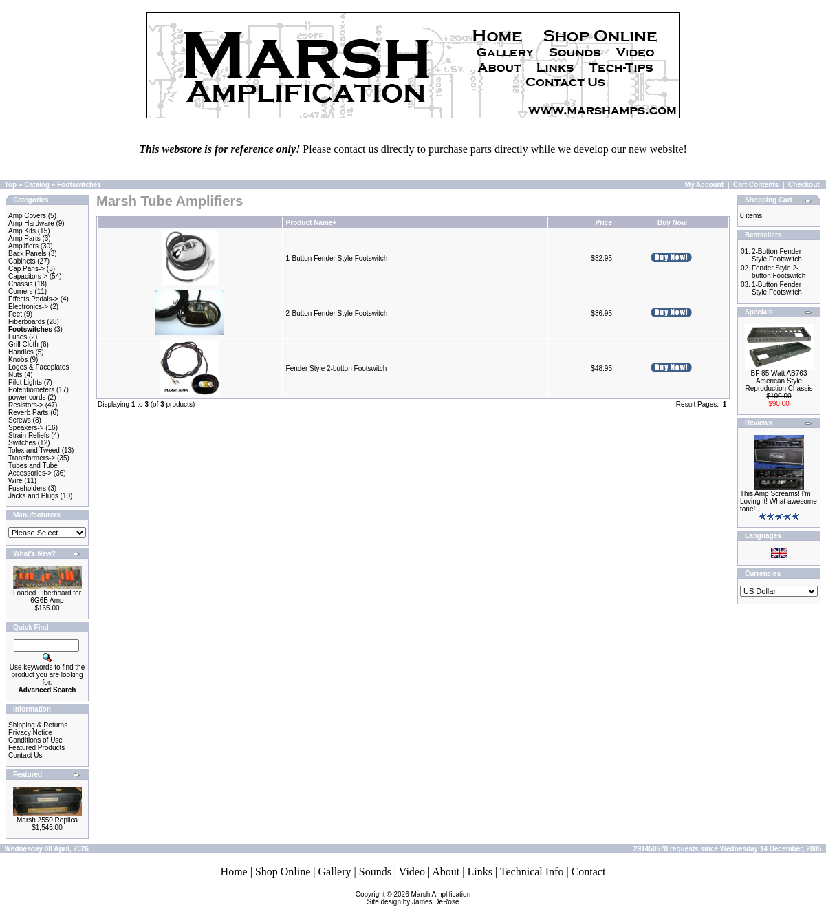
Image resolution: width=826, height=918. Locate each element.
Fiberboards (26, 321)
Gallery (334, 871)
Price (603, 222)
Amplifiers (23, 246)
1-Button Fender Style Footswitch (337, 258)
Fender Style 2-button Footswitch (336, 368)
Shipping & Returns (37, 725)
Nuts (15, 374)
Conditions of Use (35, 740)
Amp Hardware (31, 223)
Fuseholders (27, 488)
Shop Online (282, 871)
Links (479, 871)
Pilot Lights (25, 382)
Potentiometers (31, 390)
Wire (15, 480)
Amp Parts (24, 238)
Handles (21, 352)
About (445, 871)
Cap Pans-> (26, 269)
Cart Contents (756, 185)
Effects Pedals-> (33, 299)
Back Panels (27, 253)
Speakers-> (25, 427)
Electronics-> (28, 306)
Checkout (804, 185)
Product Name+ (311, 222)
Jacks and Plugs (33, 496)
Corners (20, 291)
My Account (704, 185)
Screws (19, 420)
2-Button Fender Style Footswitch (337, 313)
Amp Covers (27, 216)
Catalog (37, 185)
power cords (26, 397)
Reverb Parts (28, 412)
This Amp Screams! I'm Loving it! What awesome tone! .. (778, 501)
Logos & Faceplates (38, 367)
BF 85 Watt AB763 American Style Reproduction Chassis (779, 381)
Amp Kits (22, 231)
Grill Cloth (23, 344)
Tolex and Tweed (34, 450)
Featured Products (36, 747)
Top (11, 185)
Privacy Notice (30, 732)
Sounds (375, 871)
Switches (22, 443)
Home (234, 871)
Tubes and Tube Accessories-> (33, 469)
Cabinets (21, 261)
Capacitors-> (27, 276)
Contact (589, 871)
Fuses (17, 337)
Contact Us (25, 755)
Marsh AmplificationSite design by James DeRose (419, 898)
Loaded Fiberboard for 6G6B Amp (47, 596)
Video (412, 871)
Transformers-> (31, 458)
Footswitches (79, 185)
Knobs (18, 359)
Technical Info (532, 871)
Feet (15, 314)
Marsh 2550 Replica (47, 820)
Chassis (20, 284)
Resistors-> (25, 405)
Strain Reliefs (28, 435)
